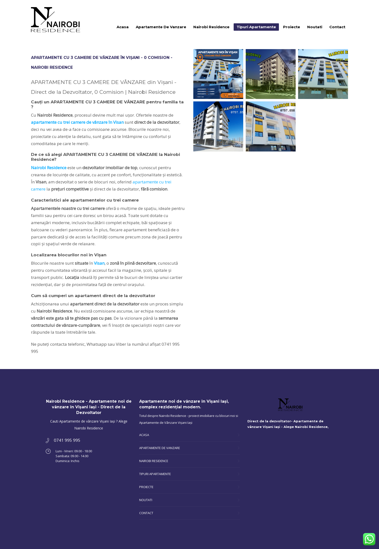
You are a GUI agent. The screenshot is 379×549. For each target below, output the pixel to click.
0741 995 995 (339, 7)
